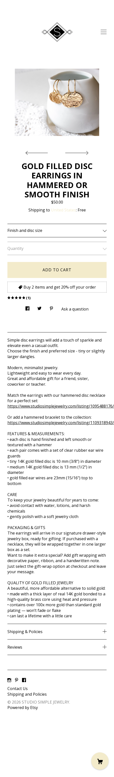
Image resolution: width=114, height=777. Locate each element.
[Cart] (100, 761)
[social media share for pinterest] (51, 307)
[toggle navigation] (104, 32)
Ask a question (75, 309)
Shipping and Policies (27, 694)
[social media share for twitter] (39, 307)
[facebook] (24, 680)
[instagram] (9, 680)
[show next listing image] (76, 151)
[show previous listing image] (37, 151)
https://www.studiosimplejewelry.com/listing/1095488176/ (60, 406)
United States (63, 210)
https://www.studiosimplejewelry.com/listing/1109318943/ (60, 422)
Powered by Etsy (22, 707)
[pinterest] (17, 680)
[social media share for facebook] (27, 307)
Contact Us (17, 688)
